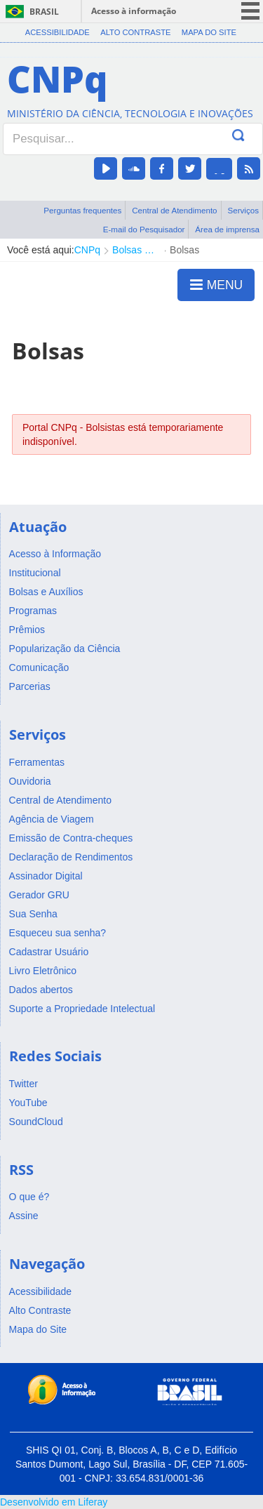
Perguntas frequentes (82, 210)
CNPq (87, 249)
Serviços (243, 210)
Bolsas (184, 249)
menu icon (250, 11)
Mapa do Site (209, 32)
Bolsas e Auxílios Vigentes (135, 249)
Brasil (44, 12)
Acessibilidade (57, 32)
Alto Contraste (135, 32)
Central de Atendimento (174, 210)
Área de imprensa (227, 229)
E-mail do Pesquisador (144, 229)
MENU (216, 284)
